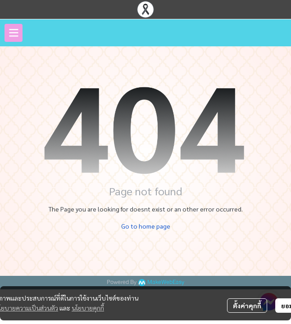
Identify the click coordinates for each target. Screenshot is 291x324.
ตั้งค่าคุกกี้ (247, 306)
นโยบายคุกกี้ (88, 308)
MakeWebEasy (165, 282)
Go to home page (145, 226)
